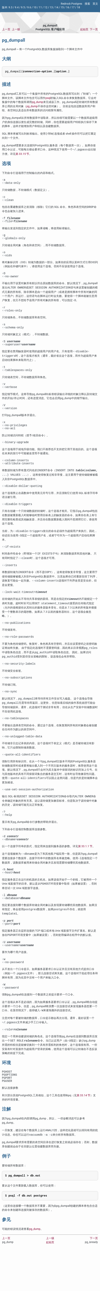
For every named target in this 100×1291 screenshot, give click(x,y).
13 (51, 7)
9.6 (29, 7)
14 (56, 7)
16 (67, 7)
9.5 (23, 7)
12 (45, 7)
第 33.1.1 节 (85, 874)
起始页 (84, 29)
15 (62, 7)
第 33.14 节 (83, 1133)
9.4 (17, 7)
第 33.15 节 (22, 154)
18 (78, 7)
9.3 (10, 7)
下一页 (94, 29)
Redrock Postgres (71, 3)
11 (40, 7)
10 (35, 7)
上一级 (16, 29)
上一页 (6, 29)
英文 (95, 3)
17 (73, 7)
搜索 (87, 3)
